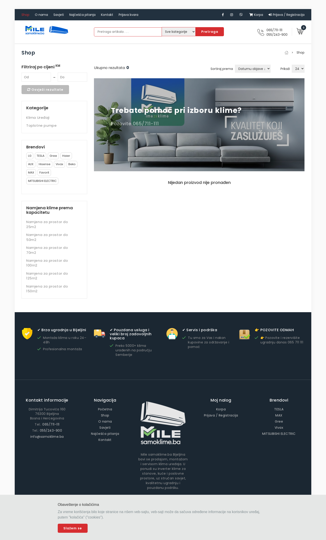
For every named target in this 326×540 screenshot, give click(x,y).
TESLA (40, 156)
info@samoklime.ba (47, 436)
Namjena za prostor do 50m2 (47, 237)
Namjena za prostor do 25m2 (47, 224)
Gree (53, 156)
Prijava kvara (128, 14)
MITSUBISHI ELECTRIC (42, 181)
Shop (25, 14)
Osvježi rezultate (45, 89)
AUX (31, 164)
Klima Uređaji (38, 117)
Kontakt (107, 14)
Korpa (256, 14)
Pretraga (209, 31)
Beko (72, 164)
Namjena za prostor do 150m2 (47, 288)
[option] (199, 124)
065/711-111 (274, 30)
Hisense (44, 164)
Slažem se (72, 528)
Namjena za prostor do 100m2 (47, 263)
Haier (66, 156)
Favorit (44, 172)
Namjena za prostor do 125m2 (47, 276)
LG (29, 156)
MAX (31, 172)
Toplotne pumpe (41, 125)
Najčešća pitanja (82, 14)
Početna (105, 409)
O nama (41, 14)
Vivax (59, 164)
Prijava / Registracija (286, 14)
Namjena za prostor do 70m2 (47, 250)
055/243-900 (277, 34)
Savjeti (58, 14)
